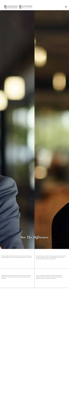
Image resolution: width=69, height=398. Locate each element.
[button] (66, 6)
